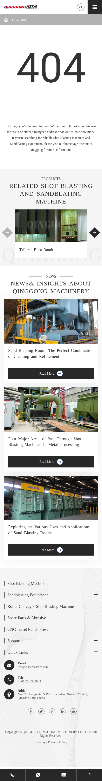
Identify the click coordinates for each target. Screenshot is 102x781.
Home (15, 20)
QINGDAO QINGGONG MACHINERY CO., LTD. (57, 732)
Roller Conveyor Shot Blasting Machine (40, 606)
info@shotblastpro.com (33, 667)
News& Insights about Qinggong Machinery (51, 287)
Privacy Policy (57, 742)
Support (13, 641)
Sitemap (40, 742)
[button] (7, 232)
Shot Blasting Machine (26, 583)
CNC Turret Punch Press (27, 629)
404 (23, 20)
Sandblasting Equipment (27, 595)
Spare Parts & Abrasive (26, 618)
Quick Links (17, 652)
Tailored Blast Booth (36, 250)
